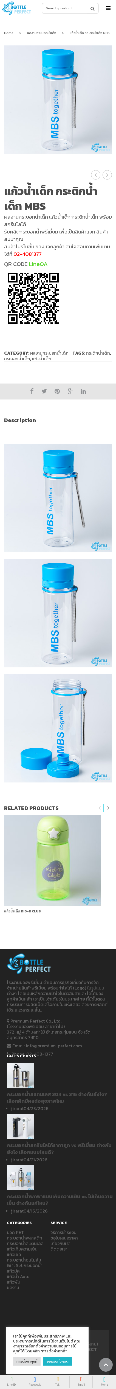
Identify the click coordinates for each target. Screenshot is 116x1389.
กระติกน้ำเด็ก (98, 353)
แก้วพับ (13, 1282)
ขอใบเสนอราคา (64, 1238)
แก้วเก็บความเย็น (22, 1249)
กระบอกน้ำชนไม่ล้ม (24, 1260)
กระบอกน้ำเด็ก (17, 358)
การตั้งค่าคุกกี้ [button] (26, 1361)
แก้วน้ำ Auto (18, 1276)
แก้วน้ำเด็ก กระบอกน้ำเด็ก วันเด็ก (107, 175)
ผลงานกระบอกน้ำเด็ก (41, 33)
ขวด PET (15, 1232)
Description (20, 420)
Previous (100, 808)
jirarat (17, 1108)
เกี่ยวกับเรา (60, 1243)
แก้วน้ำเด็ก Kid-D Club (22, 911)
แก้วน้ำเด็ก (41, 358)
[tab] (58, 420)
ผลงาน (13, 1287)
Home (8, 33)
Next (108, 808)
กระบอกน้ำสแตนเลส (25, 1243)
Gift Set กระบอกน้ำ (25, 1265)
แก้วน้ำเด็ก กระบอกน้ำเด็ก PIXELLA (95, 175)
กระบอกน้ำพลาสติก (24, 1238)
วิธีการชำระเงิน (63, 1232)
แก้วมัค (13, 1271)
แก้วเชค (14, 1254)
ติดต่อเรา (58, 1249)
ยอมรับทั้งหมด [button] (58, 1361)
